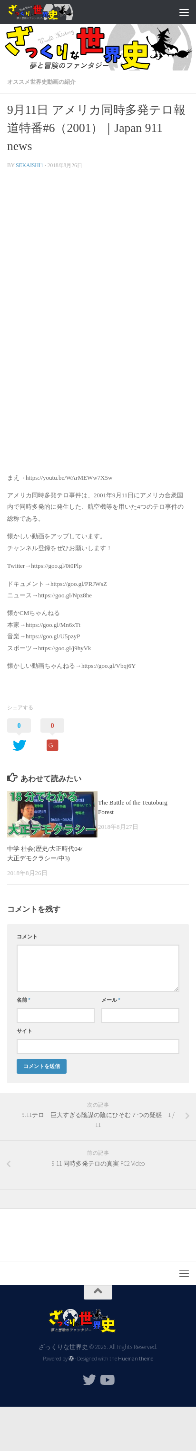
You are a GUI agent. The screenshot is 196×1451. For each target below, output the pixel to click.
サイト (24, 1031)
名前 (23, 1000)
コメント (27, 936)
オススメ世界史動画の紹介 (41, 81)
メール (110, 1000)
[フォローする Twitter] (89, 1380)
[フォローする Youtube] (106, 1380)
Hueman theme (135, 1358)
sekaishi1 (29, 165)
